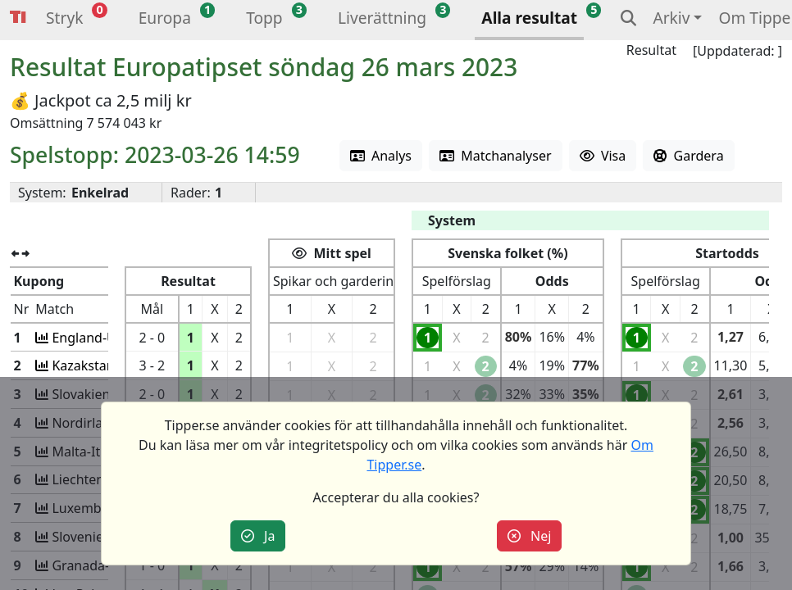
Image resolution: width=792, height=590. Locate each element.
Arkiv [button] (671, 18)
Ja (258, 536)
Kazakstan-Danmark (112, 365)
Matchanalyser (495, 156)
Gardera (688, 156)
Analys (381, 156)
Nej (530, 536)
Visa (603, 156)
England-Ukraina (101, 338)
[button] (64, 20)
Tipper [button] (18, 17)
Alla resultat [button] (529, 18)
